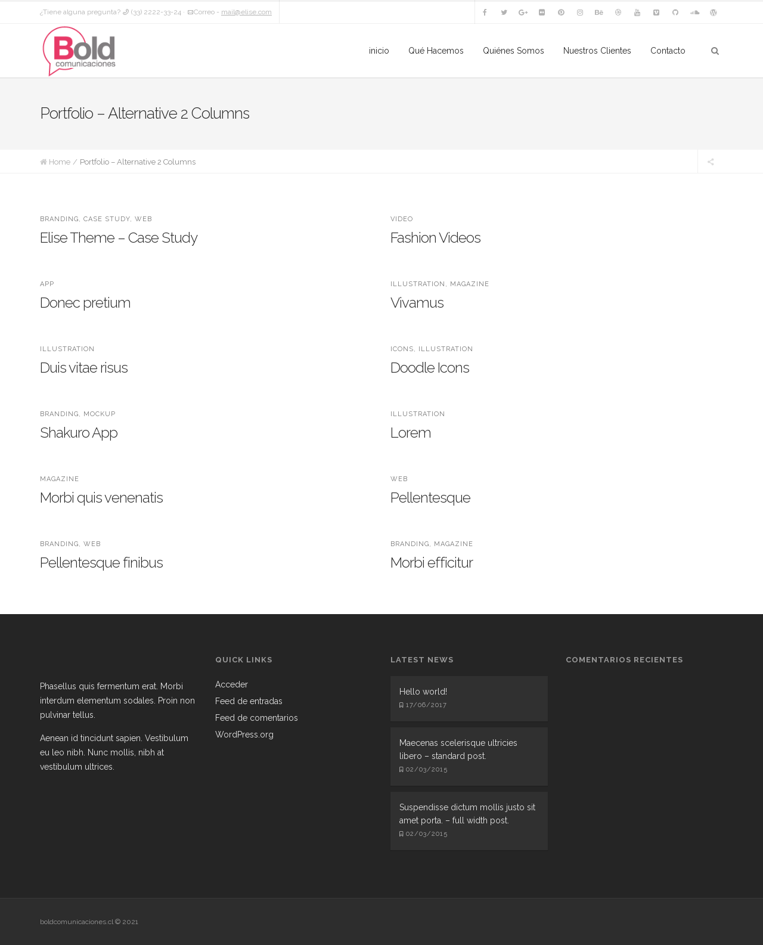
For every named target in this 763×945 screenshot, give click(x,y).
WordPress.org (244, 734)
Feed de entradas (249, 701)
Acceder (231, 684)
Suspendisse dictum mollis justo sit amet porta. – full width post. (467, 814)
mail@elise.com (246, 12)
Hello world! (423, 691)
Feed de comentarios (256, 718)
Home (59, 161)
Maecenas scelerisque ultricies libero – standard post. (458, 749)
